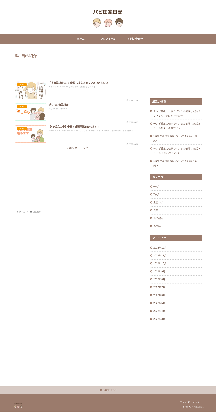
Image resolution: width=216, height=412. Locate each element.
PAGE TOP (108, 390)
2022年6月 (159, 295)
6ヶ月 (156, 186)
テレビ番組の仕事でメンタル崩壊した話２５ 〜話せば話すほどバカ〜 (176, 150)
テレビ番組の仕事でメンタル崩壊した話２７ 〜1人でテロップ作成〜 (176, 113)
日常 (155, 210)
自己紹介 (158, 218)
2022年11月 (160, 255)
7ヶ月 (156, 194)
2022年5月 (159, 303)
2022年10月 (160, 263)
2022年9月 (159, 271)
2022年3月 (159, 319)
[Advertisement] (77, 68)
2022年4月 (159, 310)
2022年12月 (160, 247)
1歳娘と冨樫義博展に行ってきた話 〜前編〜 (175, 163)
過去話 (157, 226)
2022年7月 (159, 287)
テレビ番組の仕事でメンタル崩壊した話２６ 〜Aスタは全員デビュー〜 (176, 125)
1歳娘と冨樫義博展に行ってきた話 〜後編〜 (175, 138)
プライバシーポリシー (191, 402)
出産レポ (158, 202)
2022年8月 (159, 279)
